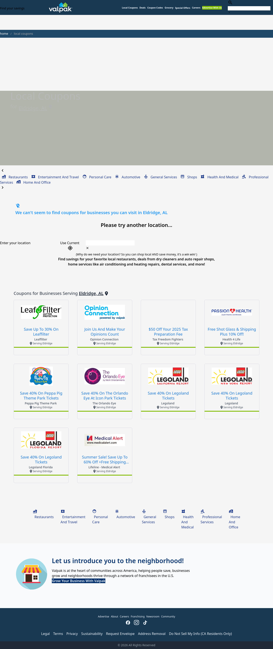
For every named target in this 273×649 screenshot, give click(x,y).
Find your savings (12, 8)
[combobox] (249, 7)
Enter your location (15, 243)
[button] (182, 8)
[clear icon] (87, 248)
